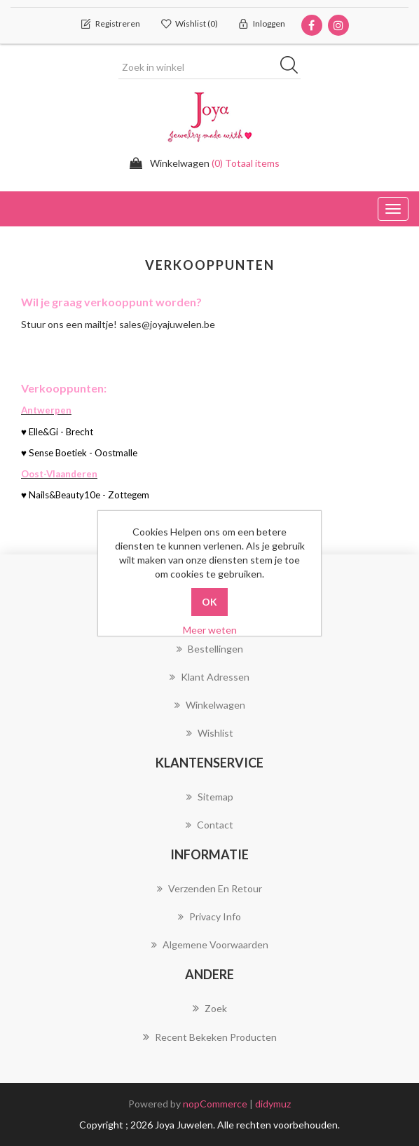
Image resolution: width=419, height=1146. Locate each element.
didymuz (273, 1104)
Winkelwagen (209, 705)
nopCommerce (215, 1104)
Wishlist (209, 733)
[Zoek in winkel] (209, 67)
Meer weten (210, 630)
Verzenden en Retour (209, 888)
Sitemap (209, 797)
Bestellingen (210, 649)
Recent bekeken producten (210, 1037)
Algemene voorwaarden (209, 944)
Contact (209, 825)
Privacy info (209, 916)
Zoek (210, 1008)
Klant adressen (209, 677)
